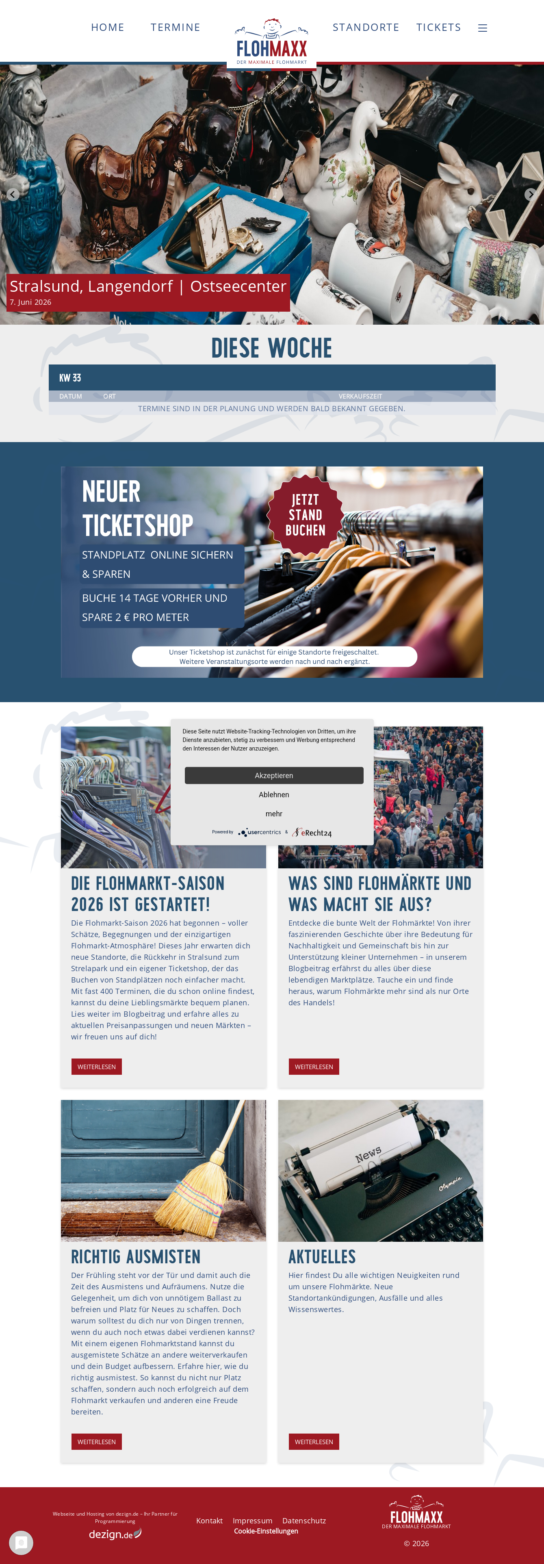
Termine (176, 27)
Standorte (366, 27)
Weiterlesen (97, 1067)
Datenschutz (304, 1520)
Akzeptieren (274, 775)
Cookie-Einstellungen (266, 1531)
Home (108, 27)
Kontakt (209, 1520)
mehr (274, 813)
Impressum (253, 1520)
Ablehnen (274, 794)
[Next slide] (530, 194)
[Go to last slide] (13, 194)
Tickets (439, 27)
